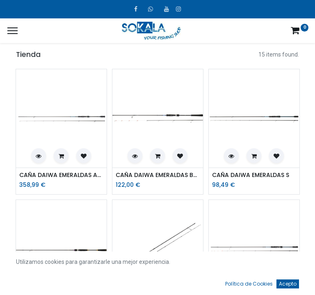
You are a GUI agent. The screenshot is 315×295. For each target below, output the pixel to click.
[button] (38, 155)
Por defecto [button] (238, 264)
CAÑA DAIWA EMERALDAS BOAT (158, 175)
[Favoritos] (223, 281)
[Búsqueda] (92, 281)
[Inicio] (27, 281)
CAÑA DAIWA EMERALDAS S (250, 175)
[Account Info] (288, 281)
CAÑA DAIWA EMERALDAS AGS (61, 175)
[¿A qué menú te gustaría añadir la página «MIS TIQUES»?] (12, 31)
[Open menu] (157, 283)
